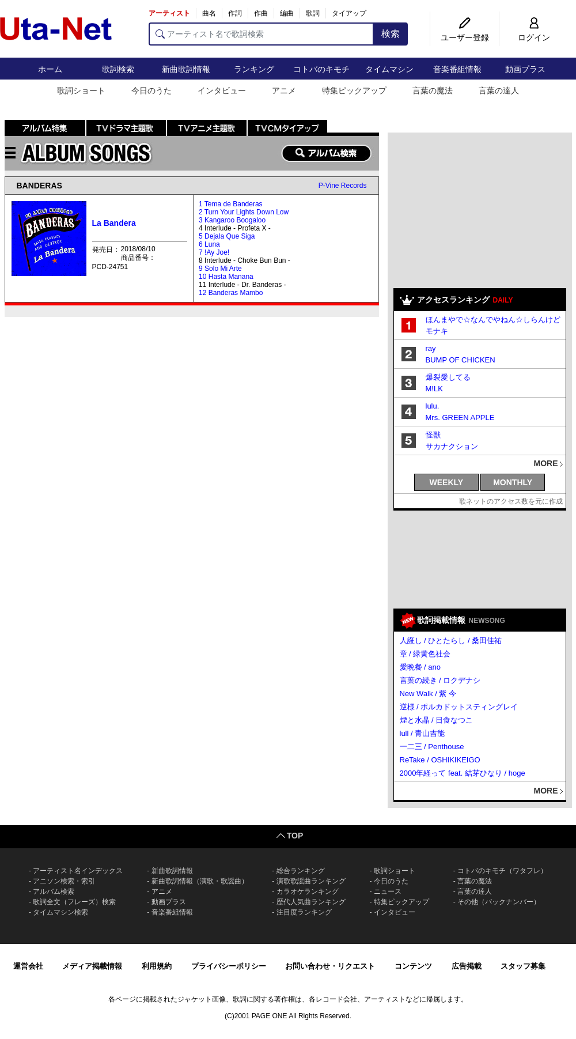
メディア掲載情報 (92, 966)
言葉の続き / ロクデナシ (440, 680)
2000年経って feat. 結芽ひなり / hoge (462, 773)
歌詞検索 (118, 69)
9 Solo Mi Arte (220, 269)
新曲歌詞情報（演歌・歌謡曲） (199, 881)
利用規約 (157, 966)
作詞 (235, 13)
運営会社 (28, 966)
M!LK (434, 388)
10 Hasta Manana (226, 277)
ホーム (50, 69)
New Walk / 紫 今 (428, 693)
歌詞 (313, 13)
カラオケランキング (307, 891)
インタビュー (222, 90)
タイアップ (349, 13)
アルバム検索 (53, 891)
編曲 (287, 13)
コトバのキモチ (321, 69)
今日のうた (151, 90)
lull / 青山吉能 (422, 733)
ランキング (254, 69)
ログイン (534, 37)
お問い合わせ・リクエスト (330, 966)
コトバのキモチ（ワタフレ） (502, 871)
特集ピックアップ (354, 90)
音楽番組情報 (457, 69)
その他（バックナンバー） (498, 902)
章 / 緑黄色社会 (425, 653)
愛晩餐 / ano (420, 667)
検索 (390, 34)
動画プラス (525, 69)
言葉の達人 (499, 90)
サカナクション (452, 446)
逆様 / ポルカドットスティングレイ (459, 706)
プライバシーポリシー (228, 966)
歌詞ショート (81, 90)
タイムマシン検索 (60, 912)
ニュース (387, 891)
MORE (546, 463)
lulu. (432, 406)
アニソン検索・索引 (64, 881)
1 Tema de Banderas (231, 204)
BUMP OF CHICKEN (460, 360)
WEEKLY (447, 482)
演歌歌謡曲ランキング (311, 881)
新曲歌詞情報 (186, 69)
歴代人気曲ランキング (311, 902)
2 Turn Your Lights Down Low (244, 212)
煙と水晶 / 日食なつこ (436, 720)
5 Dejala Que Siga (227, 236)
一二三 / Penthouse (432, 746)
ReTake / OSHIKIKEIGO (440, 759)
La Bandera (114, 223)
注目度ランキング (304, 912)
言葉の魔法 (432, 90)
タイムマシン (389, 69)
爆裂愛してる (448, 377)
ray (431, 348)
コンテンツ (413, 966)
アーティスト (169, 13)
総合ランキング (300, 871)
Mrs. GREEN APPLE (460, 417)
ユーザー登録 (465, 37)
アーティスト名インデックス (78, 871)
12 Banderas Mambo (231, 293)
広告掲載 (467, 966)
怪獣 (433, 434)
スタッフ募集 (523, 966)
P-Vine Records (343, 186)
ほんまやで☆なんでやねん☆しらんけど (493, 319)
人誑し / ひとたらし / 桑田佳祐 (451, 640)
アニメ (284, 90)
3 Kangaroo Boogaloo (232, 220)
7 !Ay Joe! (214, 252)
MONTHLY (512, 482)
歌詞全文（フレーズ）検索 (74, 902)
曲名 (209, 13)
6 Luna (209, 244)
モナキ (437, 331)
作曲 (261, 13)
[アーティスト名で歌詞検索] (261, 34)
